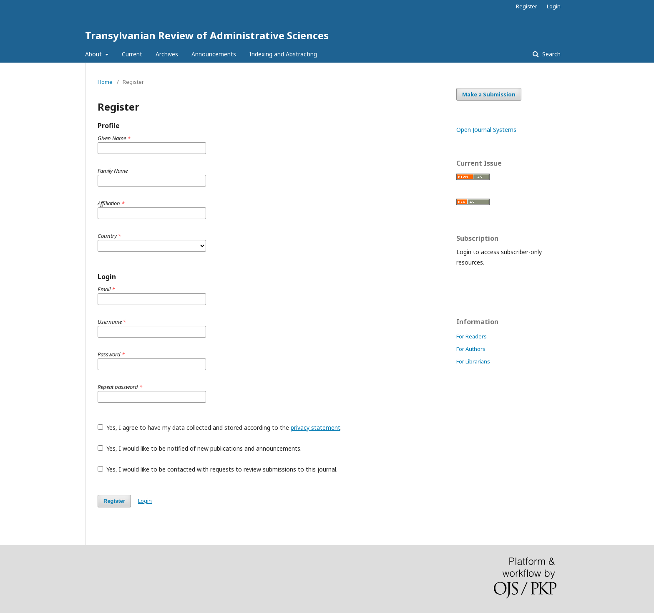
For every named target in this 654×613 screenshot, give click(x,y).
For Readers (471, 336)
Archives (167, 54)
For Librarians (473, 361)
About (94, 54)
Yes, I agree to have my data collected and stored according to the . (220, 427)
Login (554, 6)
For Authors (470, 349)
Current (132, 54)
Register (526, 6)
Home (105, 82)
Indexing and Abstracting (283, 54)
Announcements (213, 54)
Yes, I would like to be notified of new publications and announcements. (200, 448)
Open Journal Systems (486, 130)
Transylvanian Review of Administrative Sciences (207, 35)
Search (551, 54)
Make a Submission (489, 94)
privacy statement (315, 427)
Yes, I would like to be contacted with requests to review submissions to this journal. (217, 469)
